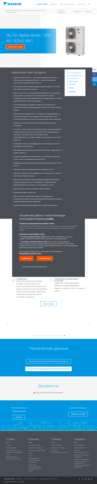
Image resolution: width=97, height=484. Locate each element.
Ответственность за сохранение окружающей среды (14, 452)
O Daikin (8, 445)
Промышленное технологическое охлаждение (34, 460)
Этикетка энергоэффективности (81, 451)
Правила (19, 479)
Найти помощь (56, 445)
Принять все (26, 258)
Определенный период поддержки (81, 456)
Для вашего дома (34, 445)
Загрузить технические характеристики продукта (48, 361)
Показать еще (48, 304)
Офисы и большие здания (37, 450)
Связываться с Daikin (58, 448)
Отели (31, 456)
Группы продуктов (62, 11)
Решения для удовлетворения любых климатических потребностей (25, 11)
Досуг (30, 453)
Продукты (78, 11)
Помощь (88, 11)
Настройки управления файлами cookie (34, 266)
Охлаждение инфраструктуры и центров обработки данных (35, 467)
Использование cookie (30, 479)
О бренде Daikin (11, 448)
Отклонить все (44, 258)
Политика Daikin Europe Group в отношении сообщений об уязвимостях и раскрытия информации (82, 463)
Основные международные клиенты (59, 451)
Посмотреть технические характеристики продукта (48, 369)
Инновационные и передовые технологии (13, 458)
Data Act (21, 481)
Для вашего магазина (36, 448)
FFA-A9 (71, 88)
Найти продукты (79, 445)
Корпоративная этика (10, 481)
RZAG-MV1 (72, 92)
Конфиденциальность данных (48, 479)
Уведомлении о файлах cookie (30, 253)
